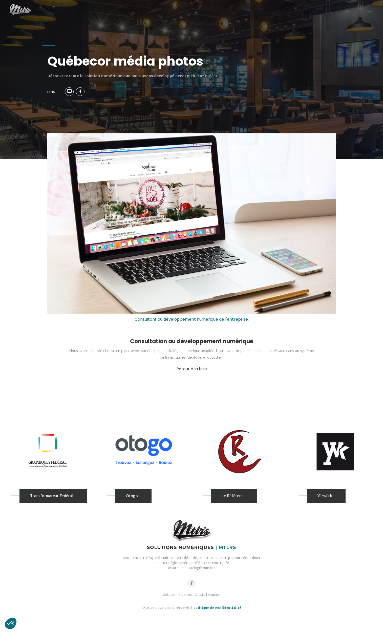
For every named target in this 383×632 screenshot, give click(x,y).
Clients (200, 595)
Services (185, 595)
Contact (214, 595)
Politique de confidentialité (217, 607)
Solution (169, 595)
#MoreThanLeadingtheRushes (191, 568)
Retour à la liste (191, 369)
